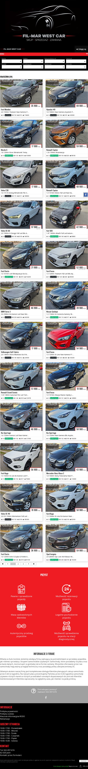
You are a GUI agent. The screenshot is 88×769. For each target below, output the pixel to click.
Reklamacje (5, 719)
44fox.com (83, 766)
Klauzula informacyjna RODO (12, 716)
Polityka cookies (7, 714)
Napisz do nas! (65, 766)
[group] (44, 23)
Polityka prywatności (9, 711)
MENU (2, 54)
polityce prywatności (12, 762)
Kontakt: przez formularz (11, 755)
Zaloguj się (81, 49)
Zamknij (83, 761)
